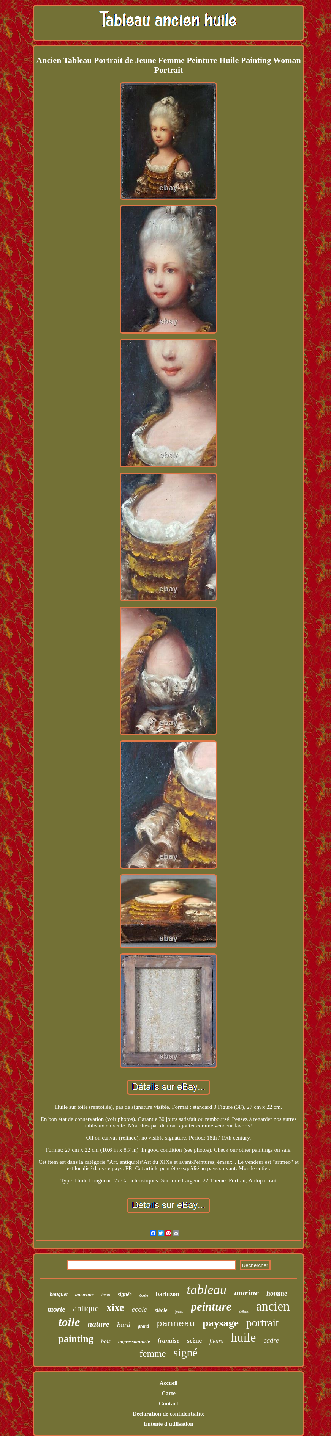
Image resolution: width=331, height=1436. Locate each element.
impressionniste (134, 1341)
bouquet (59, 1294)
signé (186, 1352)
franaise (169, 1340)
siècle (161, 1310)
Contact (168, 1403)
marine (246, 1292)
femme (152, 1353)
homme (276, 1293)
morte (57, 1309)
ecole (139, 1309)
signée (125, 1294)
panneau (176, 1324)
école (143, 1295)
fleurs (216, 1341)
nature (98, 1324)
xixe (115, 1307)
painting (75, 1338)
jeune (179, 1311)
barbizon (167, 1294)
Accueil (168, 1383)
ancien (273, 1306)
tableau (206, 1289)
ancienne (84, 1294)
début (243, 1311)
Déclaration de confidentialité (168, 1414)
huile (243, 1337)
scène (194, 1340)
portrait (262, 1323)
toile (69, 1322)
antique (86, 1308)
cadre (271, 1340)
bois (106, 1341)
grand (143, 1326)
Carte (169, 1393)
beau (105, 1294)
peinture (211, 1306)
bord (123, 1325)
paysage (221, 1323)
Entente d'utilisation (168, 1424)
